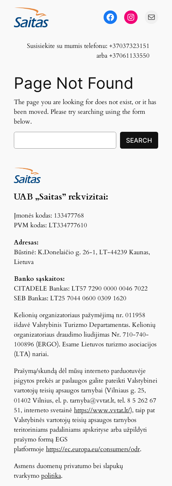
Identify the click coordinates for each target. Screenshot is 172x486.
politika (51, 475)
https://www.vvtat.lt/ (102, 410)
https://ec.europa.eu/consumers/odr (93, 449)
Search (139, 140)
